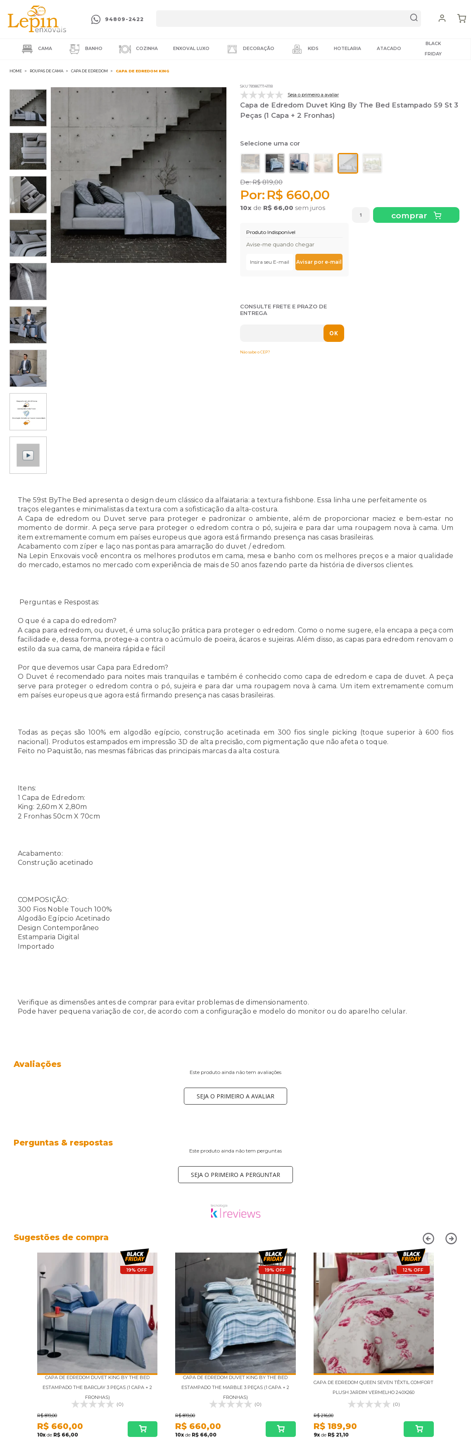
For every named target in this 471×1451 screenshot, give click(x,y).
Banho (84, 49)
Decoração (249, 49)
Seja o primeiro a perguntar (235, 1175)
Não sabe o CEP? (255, 352)
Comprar (410, 215)
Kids (304, 49)
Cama (36, 49)
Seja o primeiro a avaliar (235, 1096)
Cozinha (138, 49)
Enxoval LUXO (191, 48)
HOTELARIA (347, 48)
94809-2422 (124, 19)
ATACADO (389, 48)
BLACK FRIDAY (433, 49)
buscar (414, 18)
